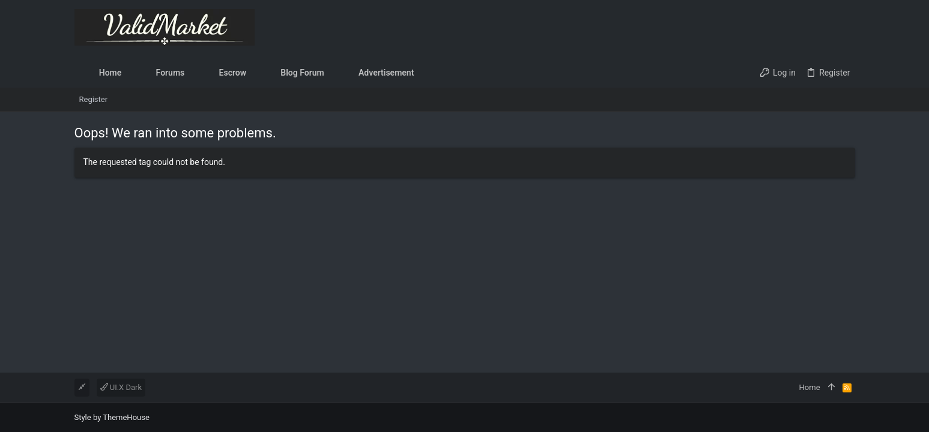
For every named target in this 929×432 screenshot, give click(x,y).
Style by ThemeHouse (112, 417)
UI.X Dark (121, 387)
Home (809, 387)
